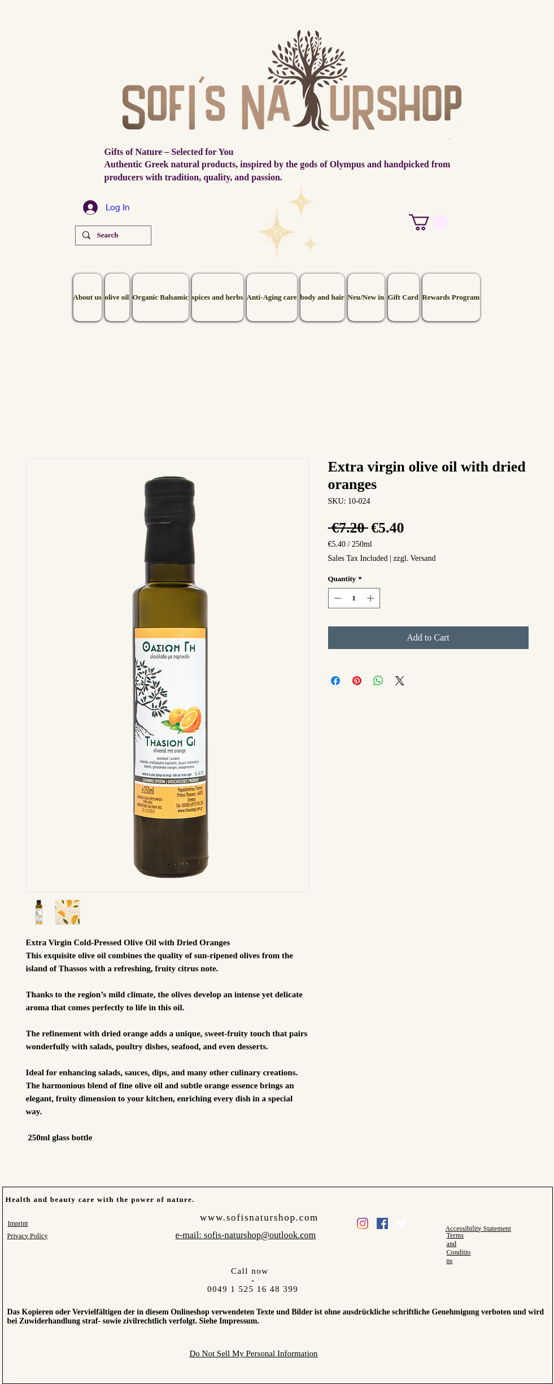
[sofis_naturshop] (362, 1223)
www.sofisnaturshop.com (259, 1217)
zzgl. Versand (414, 558)
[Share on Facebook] (335, 680)
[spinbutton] (354, 598)
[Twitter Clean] (402, 1223)
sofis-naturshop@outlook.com (260, 1235)
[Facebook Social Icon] (382, 1223)
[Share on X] (400, 680)
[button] (428, 222)
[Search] (112, 235)
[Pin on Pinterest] (357, 680)
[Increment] (371, 598)
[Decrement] (336, 598)
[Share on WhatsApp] (378, 680)
